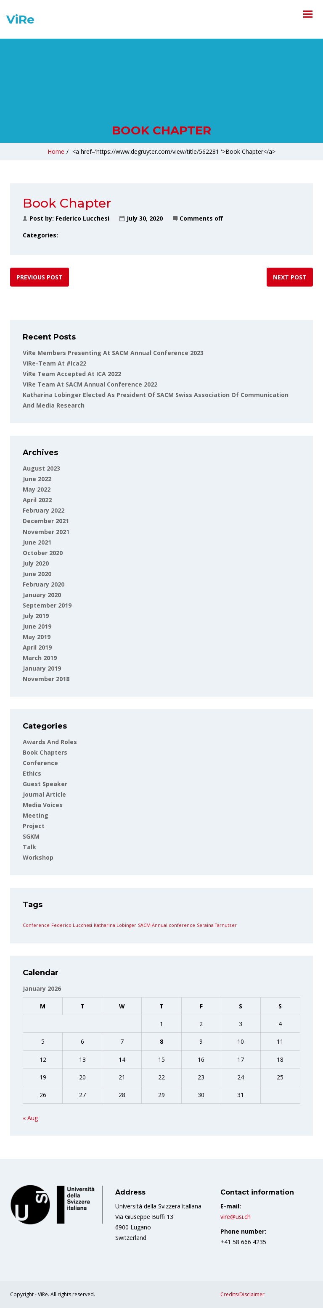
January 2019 (42, 668)
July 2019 (36, 616)
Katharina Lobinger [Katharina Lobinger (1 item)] (115, 925)
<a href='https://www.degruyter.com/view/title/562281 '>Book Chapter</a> (173, 151)
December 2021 (46, 521)
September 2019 (47, 605)
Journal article (44, 794)
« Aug (30, 1118)
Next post (290, 277)
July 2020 (36, 563)
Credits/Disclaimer (242, 1294)
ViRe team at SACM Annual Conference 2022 (90, 384)
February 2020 (43, 584)
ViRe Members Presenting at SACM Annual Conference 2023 (113, 353)
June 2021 (37, 542)
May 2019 (36, 637)
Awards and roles (50, 742)
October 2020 (43, 553)
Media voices (43, 805)
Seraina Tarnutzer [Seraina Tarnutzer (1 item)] (217, 925)
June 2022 (37, 479)
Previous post (39, 277)
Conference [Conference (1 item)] (36, 925)
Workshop (38, 857)
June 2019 (37, 626)
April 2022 (37, 500)
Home (56, 151)
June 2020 (37, 574)
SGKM (31, 836)
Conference (40, 763)
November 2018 (46, 679)
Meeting (35, 815)
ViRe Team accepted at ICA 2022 (72, 374)
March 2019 (40, 658)
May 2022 (36, 489)
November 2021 (46, 532)
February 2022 (43, 510)
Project (34, 826)
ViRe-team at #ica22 (54, 363)
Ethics (32, 773)
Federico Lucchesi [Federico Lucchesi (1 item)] (71, 925)
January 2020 (42, 595)
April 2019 (37, 647)
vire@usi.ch (235, 1217)
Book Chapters (45, 752)
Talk (29, 847)
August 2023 (41, 468)
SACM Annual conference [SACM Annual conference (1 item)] (166, 925)
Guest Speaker (45, 784)
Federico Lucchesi (82, 218)
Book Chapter (161, 130)
